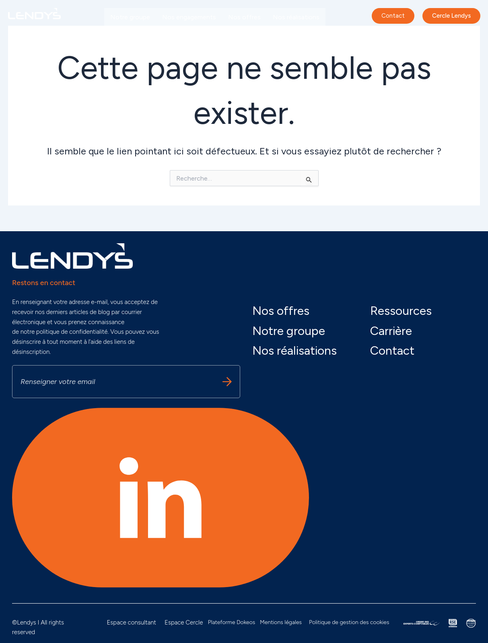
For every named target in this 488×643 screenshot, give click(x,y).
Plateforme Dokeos (231, 622)
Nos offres (244, 17)
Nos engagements (189, 17)
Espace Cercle (184, 622)
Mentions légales (281, 622)
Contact (392, 350)
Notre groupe (130, 17)
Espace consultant (131, 622)
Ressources (401, 310)
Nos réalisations (296, 17)
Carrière (176, 35)
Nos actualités (131, 35)
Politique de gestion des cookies (349, 622)
